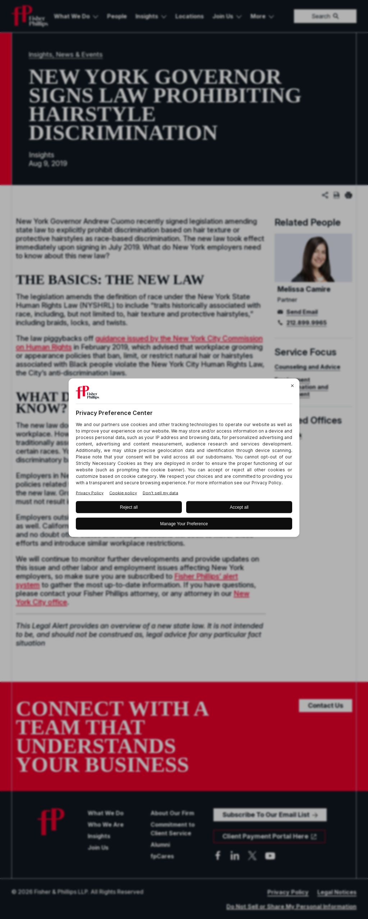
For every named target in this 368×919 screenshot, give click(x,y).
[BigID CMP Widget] (184, 460)
